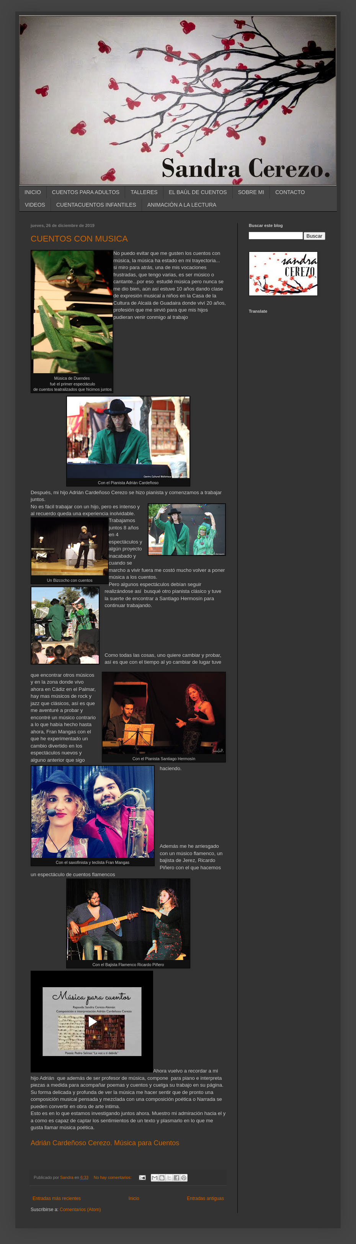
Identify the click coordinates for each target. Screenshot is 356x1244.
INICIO (32, 192)
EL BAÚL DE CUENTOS (198, 192)
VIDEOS (35, 205)
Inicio (134, 1198)
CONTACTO (290, 192)
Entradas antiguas (205, 1198)
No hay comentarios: (113, 1177)
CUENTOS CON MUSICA (79, 238)
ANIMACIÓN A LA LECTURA (182, 205)
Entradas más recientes (57, 1198)
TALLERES (144, 192)
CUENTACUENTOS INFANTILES (96, 205)
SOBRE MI (251, 192)
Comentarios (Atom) (80, 1209)
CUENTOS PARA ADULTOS (85, 192)
